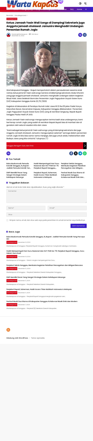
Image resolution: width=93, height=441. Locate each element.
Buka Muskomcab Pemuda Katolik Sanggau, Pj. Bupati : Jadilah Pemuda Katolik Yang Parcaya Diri (18, 165)
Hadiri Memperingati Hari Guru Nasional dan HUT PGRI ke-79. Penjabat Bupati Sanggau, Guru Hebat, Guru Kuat (46, 165)
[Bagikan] (85, 35)
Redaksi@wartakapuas (19, 34)
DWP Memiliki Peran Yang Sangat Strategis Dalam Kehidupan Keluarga (16, 175)
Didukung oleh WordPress (17, 338)
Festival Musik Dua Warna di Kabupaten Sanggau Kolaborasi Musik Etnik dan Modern (72, 175)
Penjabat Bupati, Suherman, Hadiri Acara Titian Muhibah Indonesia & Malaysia (45, 175)
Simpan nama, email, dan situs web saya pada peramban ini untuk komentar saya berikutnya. (47, 220)
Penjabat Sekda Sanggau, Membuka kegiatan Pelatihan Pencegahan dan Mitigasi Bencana (73, 165)
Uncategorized (12, 19)
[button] (80, 3)
